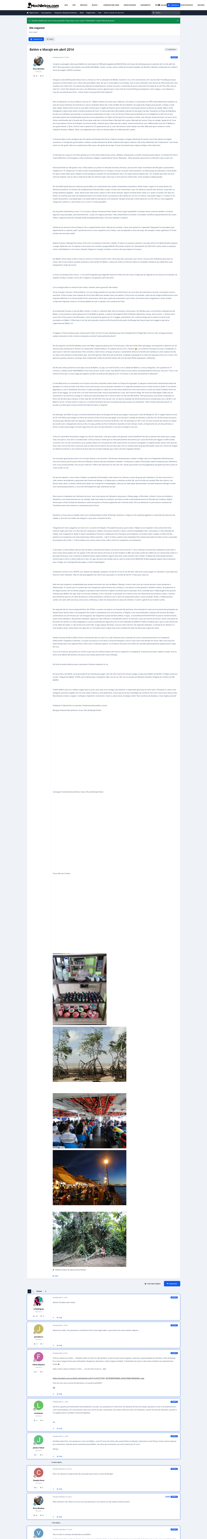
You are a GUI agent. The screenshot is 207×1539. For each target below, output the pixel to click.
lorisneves (38, 1413)
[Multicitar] (53, 1317)
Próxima (39, 1291)
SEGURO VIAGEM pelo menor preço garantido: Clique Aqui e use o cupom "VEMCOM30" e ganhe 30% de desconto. (72, 21)
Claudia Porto (38, 1480)
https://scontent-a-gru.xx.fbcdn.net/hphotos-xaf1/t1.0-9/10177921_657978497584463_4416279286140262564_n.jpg (98, 1378)
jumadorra (38, 1337)
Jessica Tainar (38, 1447)
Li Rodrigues (38, 1309)
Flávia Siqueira (39, 1364)
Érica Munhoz (38, 69)
